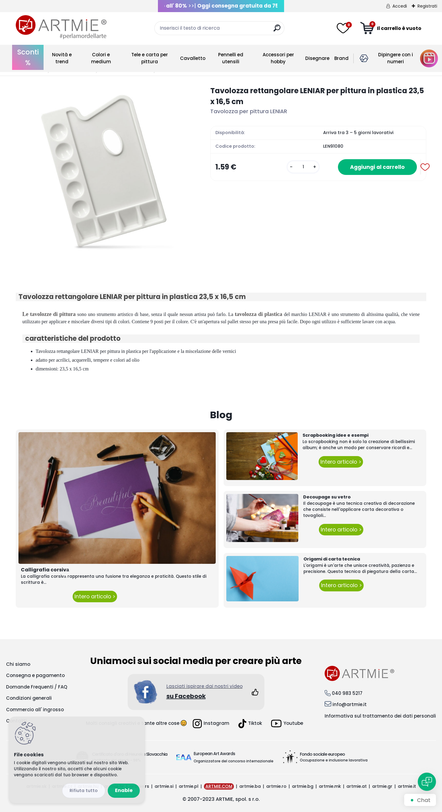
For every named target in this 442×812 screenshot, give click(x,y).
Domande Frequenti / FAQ (36, 687)
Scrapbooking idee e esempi (335, 435)
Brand (341, 58)
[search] (276, 30)
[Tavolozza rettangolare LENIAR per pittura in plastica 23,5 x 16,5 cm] (103, 173)
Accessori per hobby (278, 58)
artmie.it (407, 786)
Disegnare (317, 58)
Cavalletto (192, 58)
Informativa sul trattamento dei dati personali (380, 716)
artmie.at (356, 786)
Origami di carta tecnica (331, 559)
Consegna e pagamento (35, 675)
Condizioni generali (29, 698)
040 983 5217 (347, 693)
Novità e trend (62, 58)
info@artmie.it (349, 704)
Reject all (83, 790)
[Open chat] (427, 782)
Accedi (399, 6)
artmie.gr (382, 786)
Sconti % (28, 57)
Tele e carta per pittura (149, 58)
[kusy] (303, 167)
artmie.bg (302, 786)
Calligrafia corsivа (45, 569)
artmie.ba (250, 786)
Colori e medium (101, 58)
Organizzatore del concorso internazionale (233, 761)
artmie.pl (188, 786)
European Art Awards (214, 754)
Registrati (427, 6)
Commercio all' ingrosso (35, 709)
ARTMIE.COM (218, 786)
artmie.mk (330, 786)
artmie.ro (276, 786)
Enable (124, 790)
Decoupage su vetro (327, 497)
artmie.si (164, 786)
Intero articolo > (94, 596)
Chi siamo (18, 664)
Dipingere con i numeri (395, 58)
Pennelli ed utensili (230, 58)
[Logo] (61, 27)
